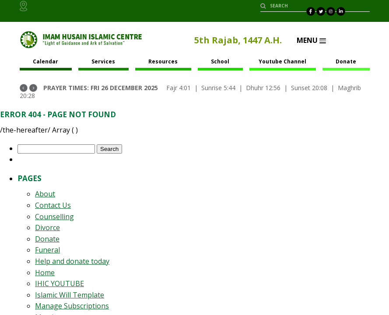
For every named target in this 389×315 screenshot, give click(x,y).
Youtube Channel (282, 61)
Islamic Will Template (69, 295)
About (45, 194)
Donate (346, 61)
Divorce (47, 227)
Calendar (45, 61)
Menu (311, 40)
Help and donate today (72, 261)
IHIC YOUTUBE (59, 283)
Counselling (54, 216)
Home (45, 272)
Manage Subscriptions (72, 306)
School (220, 61)
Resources (163, 61)
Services (103, 61)
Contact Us (53, 205)
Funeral (47, 250)
